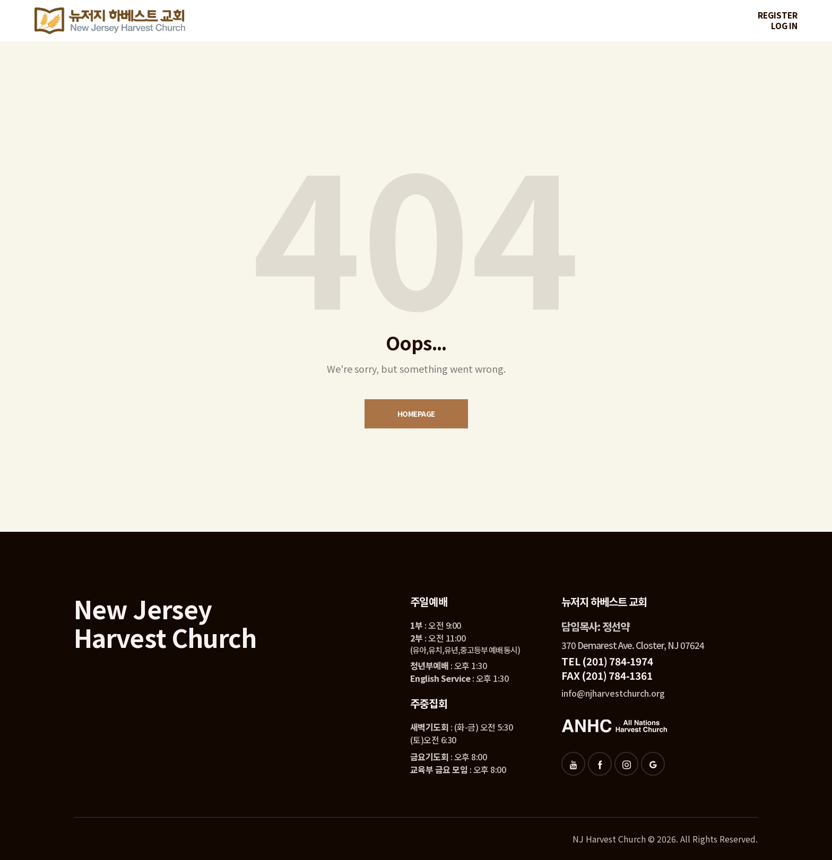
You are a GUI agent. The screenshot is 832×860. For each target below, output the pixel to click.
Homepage (416, 413)
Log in (784, 25)
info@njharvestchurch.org (613, 693)
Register (778, 15)
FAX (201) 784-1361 (606, 675)
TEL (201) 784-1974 (607, 661)
